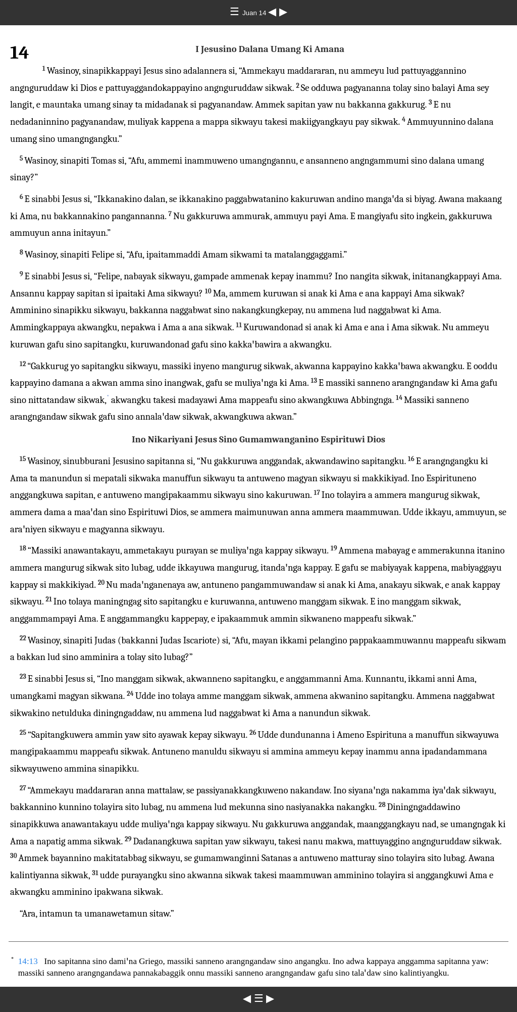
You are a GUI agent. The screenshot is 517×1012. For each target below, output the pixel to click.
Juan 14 (255, 13)
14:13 (28, 961)
